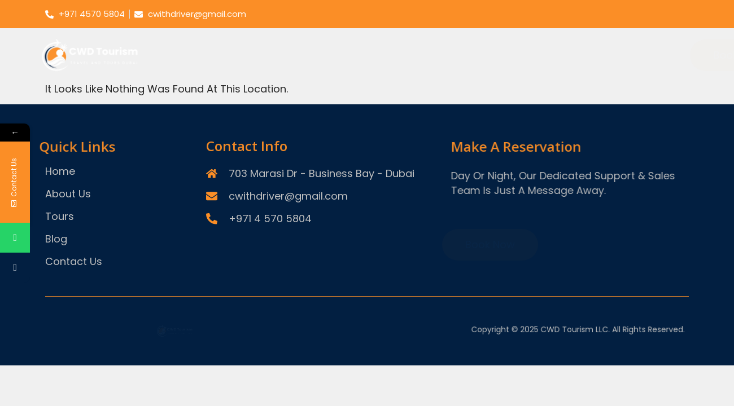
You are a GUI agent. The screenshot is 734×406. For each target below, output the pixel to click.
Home (430, 30)
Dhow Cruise (467, 78)
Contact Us (651, 30)
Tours (546, 30)
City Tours (335, 78)
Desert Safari (273, 78)
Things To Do (539, 78)
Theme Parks (398, 78)
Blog (591, 30)
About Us (489, 30)
